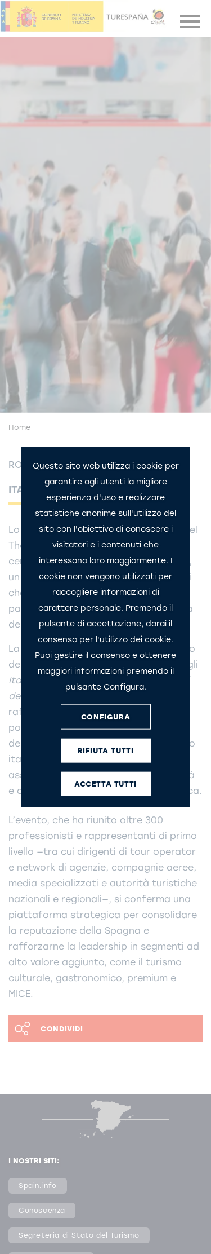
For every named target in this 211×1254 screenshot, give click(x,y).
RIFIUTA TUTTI (106, 750)
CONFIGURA (105, 716)
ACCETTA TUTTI (105, 783)
